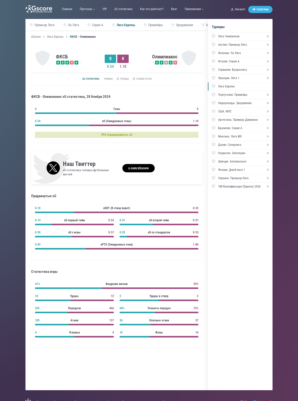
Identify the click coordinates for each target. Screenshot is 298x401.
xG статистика (86, 79)
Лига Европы (55, 36)
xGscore (36, 36)
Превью (106, 79)
